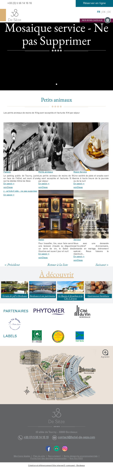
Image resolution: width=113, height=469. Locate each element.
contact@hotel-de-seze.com (76, 437)
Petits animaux (45, 172)
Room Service (80, 172)
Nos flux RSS (76, 459)
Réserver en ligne (94, 3)
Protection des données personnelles (48, 459)
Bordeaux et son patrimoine (42, 296)
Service (77, 240)
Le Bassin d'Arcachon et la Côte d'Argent (70, 297)
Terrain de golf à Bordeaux (14, 296)
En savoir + (8, 184)
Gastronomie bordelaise (98, 296)
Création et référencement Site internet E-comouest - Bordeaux (56, 466)
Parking (7, 172)
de (109, 12)
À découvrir (56, 274)
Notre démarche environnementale (81, 456)
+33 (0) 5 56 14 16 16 (19, 3)
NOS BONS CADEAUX (96, 20)
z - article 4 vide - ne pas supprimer (20, 191)
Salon (41, 240)
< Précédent (12, 264)
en (103, 12)
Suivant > (101, 264)
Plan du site (39, 456)
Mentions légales (22, 456)
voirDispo (8, 188)
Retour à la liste (57, 264)
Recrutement (54, 456)
